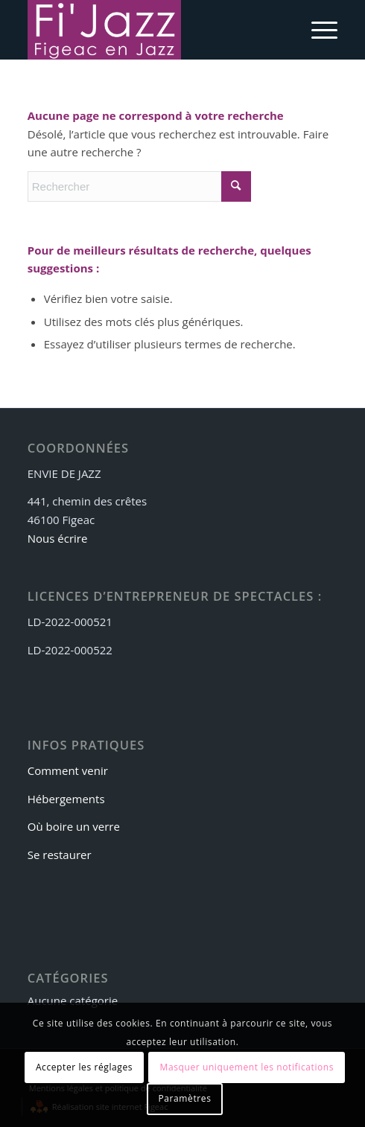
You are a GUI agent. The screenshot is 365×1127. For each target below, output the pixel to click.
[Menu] (316, 30)
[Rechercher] (139, 186)
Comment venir (68, 770)
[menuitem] (316, 30)
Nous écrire (58, 538)
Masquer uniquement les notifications (247, 1067)
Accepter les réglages (84, 1067)
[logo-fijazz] (152, 30)
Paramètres (185, 1098)
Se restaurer (60, 854)
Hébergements (66, 798)
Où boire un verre (74, 826)
